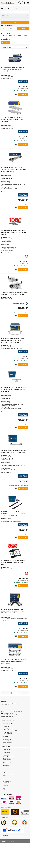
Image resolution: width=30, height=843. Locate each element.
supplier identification (7, 733)
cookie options (6, 726)
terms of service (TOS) (7, 723)
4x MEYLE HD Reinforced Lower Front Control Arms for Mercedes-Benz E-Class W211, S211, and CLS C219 (13, 611)
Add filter (5, 42)
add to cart (23, 94)
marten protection (7, 781)
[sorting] (15, 47)
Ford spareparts (6, 755)
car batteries (5, 772)
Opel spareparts (6, 758)
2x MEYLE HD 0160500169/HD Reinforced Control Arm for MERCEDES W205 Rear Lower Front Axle (13, 661)
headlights (5, 786)
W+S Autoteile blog (7, 739)
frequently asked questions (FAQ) (10, 730)
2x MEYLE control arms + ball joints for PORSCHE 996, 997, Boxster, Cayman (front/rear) (12, 69)
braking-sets (5, 776)
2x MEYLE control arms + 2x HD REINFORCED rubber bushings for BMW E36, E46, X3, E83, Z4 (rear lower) (14, 513)
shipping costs (25, 88)
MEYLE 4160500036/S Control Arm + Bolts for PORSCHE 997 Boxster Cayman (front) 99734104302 (13, 389)
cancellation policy (7, 737)
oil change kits (6, 782)
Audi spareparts (6, 749)
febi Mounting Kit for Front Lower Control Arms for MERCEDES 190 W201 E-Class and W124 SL (13, 232)
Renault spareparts (7, 760)
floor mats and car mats (8, 774)
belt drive (5, 784)
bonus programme (7, 727)
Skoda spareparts (7, 762)
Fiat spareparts (6, 753)
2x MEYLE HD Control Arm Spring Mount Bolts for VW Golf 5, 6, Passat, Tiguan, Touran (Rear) (12, 119)
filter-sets (5, 779)
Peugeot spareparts (7, 759)
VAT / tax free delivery (7, 732)
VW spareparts (6, 765)
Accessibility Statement (8, 742)
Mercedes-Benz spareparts (9, 756)
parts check (5, 736)
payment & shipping (7, 740)
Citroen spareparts (7, 752)
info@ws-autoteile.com (8, 713)
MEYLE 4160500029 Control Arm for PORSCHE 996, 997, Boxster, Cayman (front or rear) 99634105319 (13, 169)
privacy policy (6, 729)
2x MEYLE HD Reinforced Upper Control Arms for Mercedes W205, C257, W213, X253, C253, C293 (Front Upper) (12, 340)
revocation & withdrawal (8, 735)
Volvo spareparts (6, 763)
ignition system (6, 789)
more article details (6, 191)
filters (4, 778)
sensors (4, 788)
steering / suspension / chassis (12, 35)
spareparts (7, 33)
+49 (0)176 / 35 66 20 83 (16, 711)
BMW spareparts (6, 751)
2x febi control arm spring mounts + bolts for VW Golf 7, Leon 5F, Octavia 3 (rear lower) (13, 562)
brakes (4, 775)
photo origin (5, 725)
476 (18, 693)
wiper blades (5, 785)
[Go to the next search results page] (20, 693)
